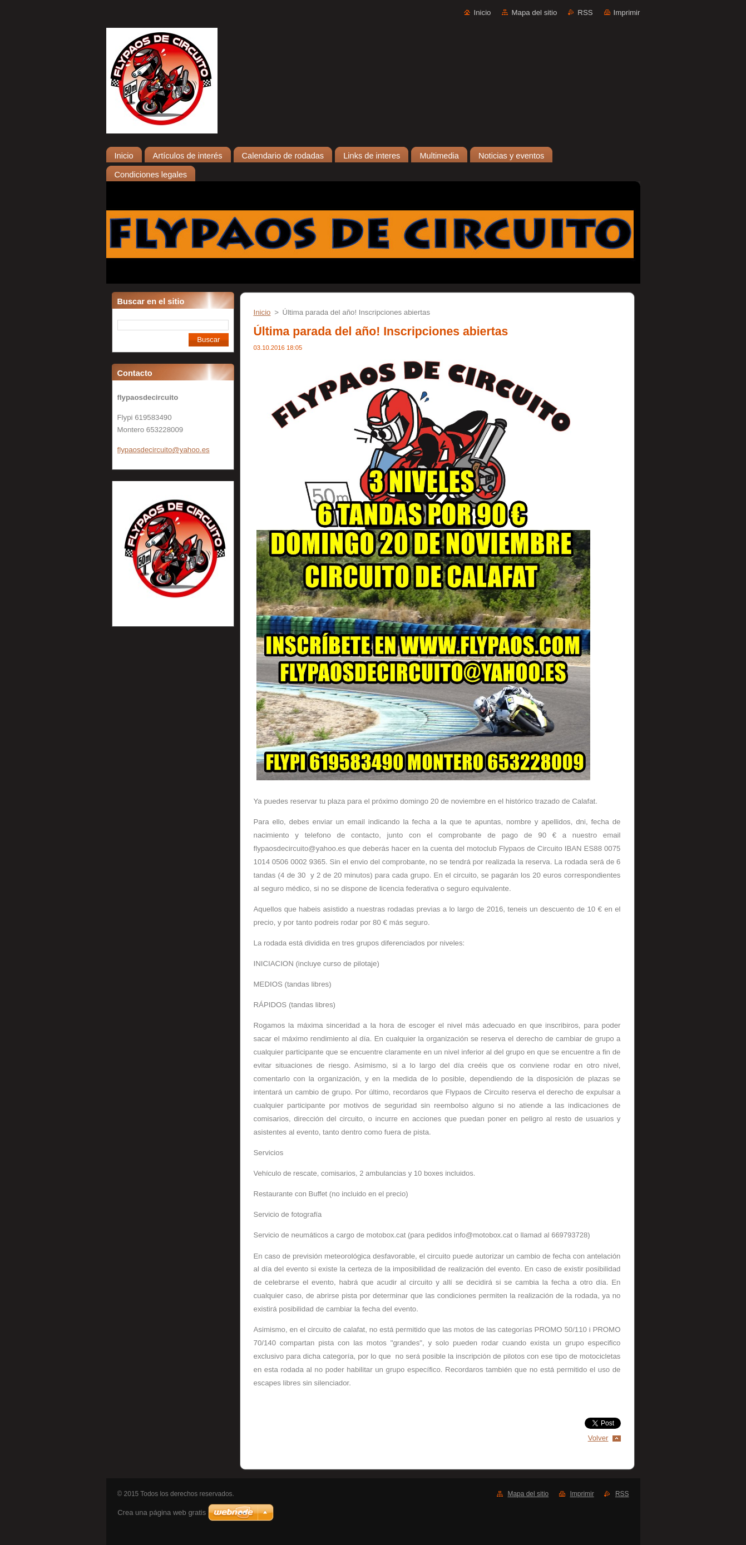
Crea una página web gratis (161, 1512)
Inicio (482, 12)
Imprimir (627, 12)
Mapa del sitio (534, 12)
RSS (584, 12)
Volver (598, 1438)
